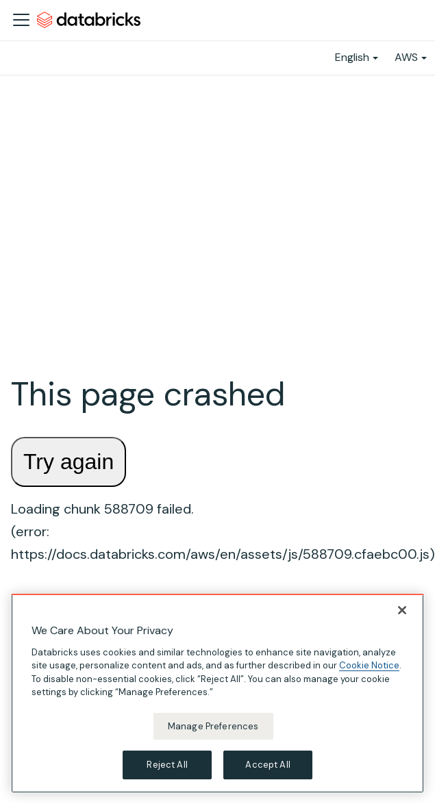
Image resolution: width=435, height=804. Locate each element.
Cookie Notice (369, 665)
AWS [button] (406, 57)
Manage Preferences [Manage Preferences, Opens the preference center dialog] (213, 726)
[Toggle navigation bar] (21, 20)
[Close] (402, 610)
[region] (217, 693)
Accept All (267, 764)
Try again (68, 461)
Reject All (167, 764)
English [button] (352, 57)
